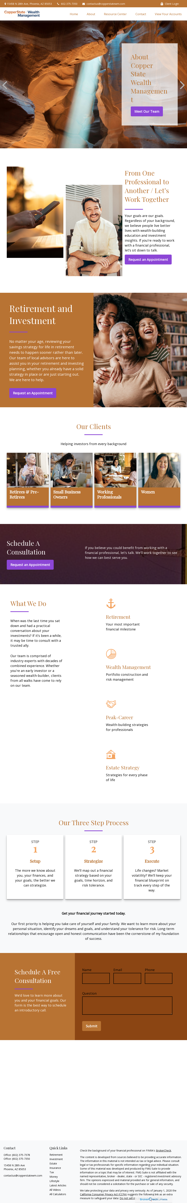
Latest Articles (57, 1185)
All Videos (55, 1189)
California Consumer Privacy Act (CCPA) (103, 1194)
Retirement (56, 1154)
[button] (74, 14)
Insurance (55, 1168)
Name (86, 970)
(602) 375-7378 (21, 1155)
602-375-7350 (66, 3)
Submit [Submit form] (91, 1026)
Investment (56, 1159)
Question (89, 993)
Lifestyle (54, 1181)
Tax (51, 1172)
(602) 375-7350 (21, 1158)
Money (53, 1176)
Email (117, 970)
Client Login (169, 3)
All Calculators (57, 1194)
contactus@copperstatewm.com (103, 3)
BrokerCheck (163, 1150)
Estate (53, 1163)
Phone (150, 970)
